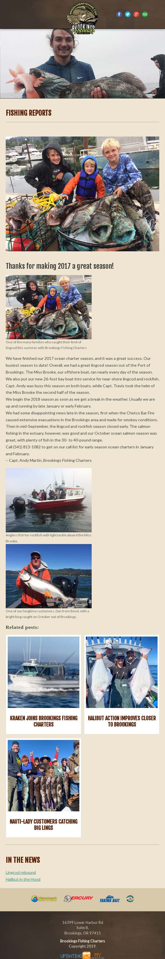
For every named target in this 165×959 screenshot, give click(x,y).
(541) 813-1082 (157, 15)
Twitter (128, 14)
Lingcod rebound (21, 872)
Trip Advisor (145, 14)
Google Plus (136, 14)
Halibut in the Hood (23, 879)
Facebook (119, 14)
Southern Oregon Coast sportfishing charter (82, 17)
